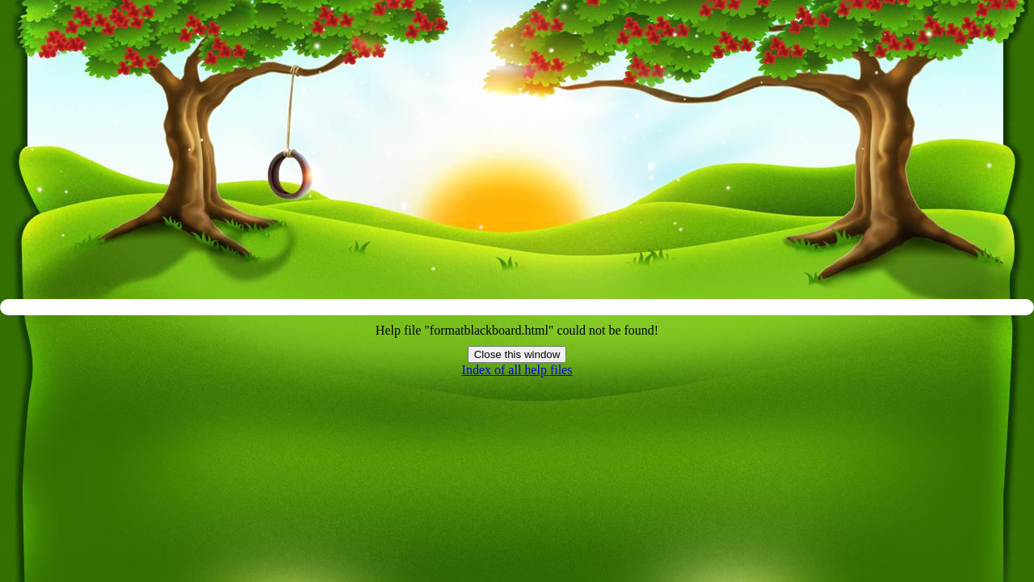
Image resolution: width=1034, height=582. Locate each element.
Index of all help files (517, 370)
